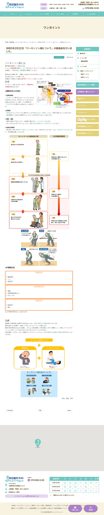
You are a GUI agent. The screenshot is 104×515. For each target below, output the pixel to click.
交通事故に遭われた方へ (86, 92)
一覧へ (40, 410)
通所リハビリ (85, 74)
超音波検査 (33, 508)
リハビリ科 (83, 58)
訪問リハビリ (85, 77)
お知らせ (80, 99)
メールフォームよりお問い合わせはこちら (26, 496)
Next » (70, 410)
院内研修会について (84, 126)
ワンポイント (82, 112)
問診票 (91, 510)
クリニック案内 (44, 14)
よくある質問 (91, 14)
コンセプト (28, 14)
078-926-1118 (92, 8)
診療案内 (75, 14)
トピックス (81, 106)
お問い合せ (75, 510)
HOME (13, 505)
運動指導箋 (84, 61)
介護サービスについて (86, 71)
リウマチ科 (83, 66)
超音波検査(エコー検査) (86, 85)
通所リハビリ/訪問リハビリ (19, 508)
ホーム (13, 14)
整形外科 (82, 53)
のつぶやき (86, 119)
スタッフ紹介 (60, 14)
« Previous (9, 410)
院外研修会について (84, 133)
